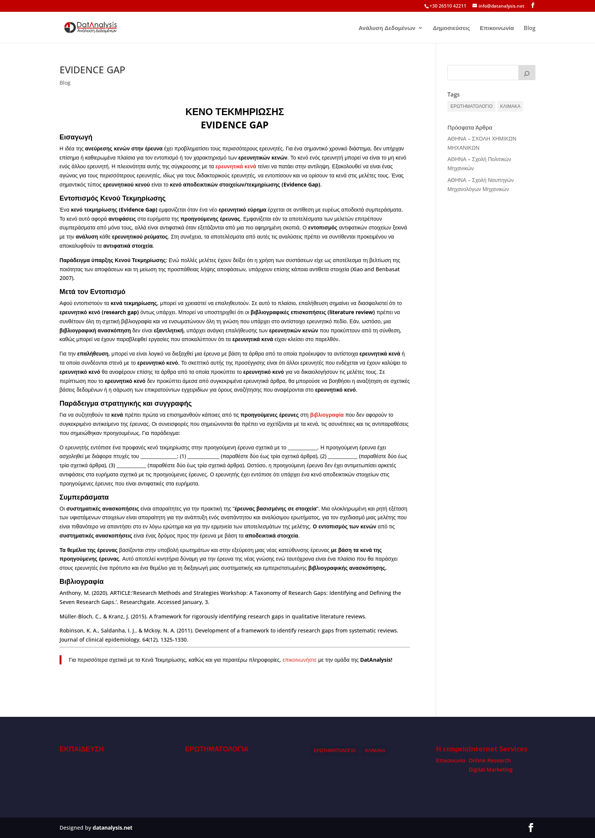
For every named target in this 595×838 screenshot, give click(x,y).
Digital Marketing (491, 769)
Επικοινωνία (497, 28)
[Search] (527, 72)
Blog (529, 28)
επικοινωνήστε (300, 659)
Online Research (490, 760)
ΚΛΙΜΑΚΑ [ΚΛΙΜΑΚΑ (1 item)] (510, 106)
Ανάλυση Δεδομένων (387, 28)
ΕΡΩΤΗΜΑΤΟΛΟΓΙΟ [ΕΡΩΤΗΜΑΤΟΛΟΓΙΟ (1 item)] (471, 106)
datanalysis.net (112, 827)
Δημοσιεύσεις (451, 28)
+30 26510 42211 (448, 6)
